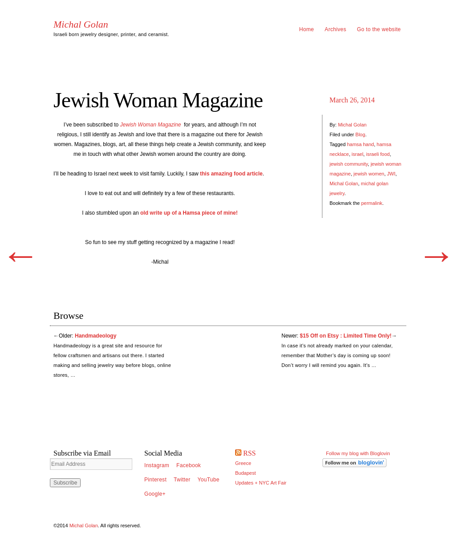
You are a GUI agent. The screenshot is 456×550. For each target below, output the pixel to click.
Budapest (245, 473)
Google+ (155, 494)
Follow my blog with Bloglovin (358, 453)
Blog (360, 134)
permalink (372, 203)
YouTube (209, 480)
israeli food (378, 154)
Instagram (156, 465)
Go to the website (379, 29)
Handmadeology (95, 336)
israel (357, 154)
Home (306, 29)
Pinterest (155, 480)
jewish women (369, 173)
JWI (391, 173)
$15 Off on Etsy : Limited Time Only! (345, 336)
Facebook (188, 465)
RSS (249, 453)
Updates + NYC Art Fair (260, 482)
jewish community (349, 164)
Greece (243, 463)
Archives (335, 29)
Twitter (182, 480)
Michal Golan (80, 24)
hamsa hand (360, 144)
